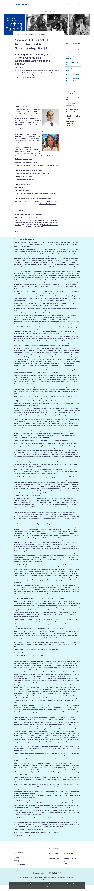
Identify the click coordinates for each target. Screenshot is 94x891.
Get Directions (17, 867)
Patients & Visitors (69, 859)
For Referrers (68, 866)
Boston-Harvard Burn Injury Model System (28, 170)
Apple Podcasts (69, 123)
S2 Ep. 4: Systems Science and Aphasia (73, 44)
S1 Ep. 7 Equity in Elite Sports (72, 74)
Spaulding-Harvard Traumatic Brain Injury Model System (31, 232)
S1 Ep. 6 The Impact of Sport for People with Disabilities (72, 79)
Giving (66, 869)
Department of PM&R (39, 11)
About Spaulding (53, 859)
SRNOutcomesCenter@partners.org (48, 208)
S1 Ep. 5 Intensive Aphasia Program (72, 85)
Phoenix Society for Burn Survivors (26, 181)
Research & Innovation (70, 861)
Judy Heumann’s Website (23, 193)
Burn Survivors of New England (25, 178)
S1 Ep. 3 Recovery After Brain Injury (72, 98)
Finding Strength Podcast (53, 11)
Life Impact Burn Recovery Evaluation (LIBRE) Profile (31, 172)
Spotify (67, 121)
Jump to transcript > (20, 102)
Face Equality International (24, 187)
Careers (50, 861)
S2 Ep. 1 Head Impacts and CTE (72, 63)
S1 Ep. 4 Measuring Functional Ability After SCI (72, 91)
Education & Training (70, 864)
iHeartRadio (73, 121)
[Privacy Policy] (47, 886)
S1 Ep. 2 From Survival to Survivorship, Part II (71, 104)
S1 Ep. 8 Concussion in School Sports (73, 69)
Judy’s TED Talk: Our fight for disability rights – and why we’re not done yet (36, 203)
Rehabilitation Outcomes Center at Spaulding (28, 227)
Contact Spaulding (53, 864)
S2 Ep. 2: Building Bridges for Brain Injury (72, 57)
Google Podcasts (69, 125)
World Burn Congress (23, 184)
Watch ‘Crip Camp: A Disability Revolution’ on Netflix (30, 200)
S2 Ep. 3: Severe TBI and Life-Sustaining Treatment (72, 50)
